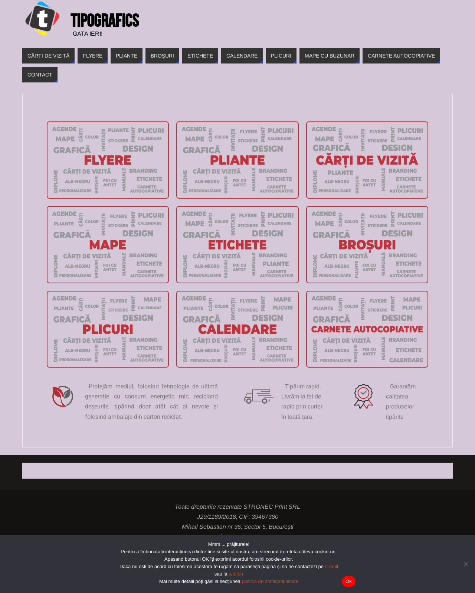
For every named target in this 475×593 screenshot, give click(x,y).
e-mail (331, 566)
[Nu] (465, 564)
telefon (236, 574)
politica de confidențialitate (270, 581)
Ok (348, 581)
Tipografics (105, 21)
